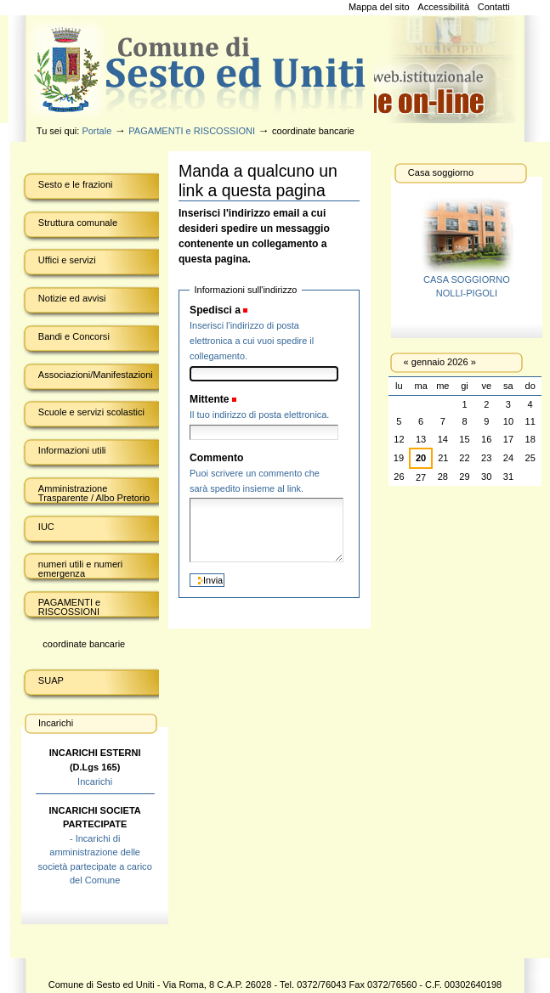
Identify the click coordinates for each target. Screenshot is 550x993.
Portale (96, 131)
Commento (216, 458)
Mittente (209, 399)
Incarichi (94, 781)
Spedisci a (215, 310)
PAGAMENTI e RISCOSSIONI (191, 131)
